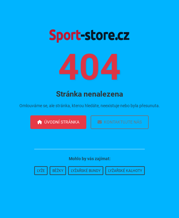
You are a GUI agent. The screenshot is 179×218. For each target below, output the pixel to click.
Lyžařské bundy (86, 171)
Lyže (41, 171)
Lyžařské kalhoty (125, 171)
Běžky (57, 171)
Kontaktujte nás (120, 122)
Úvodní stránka (58, 122)
